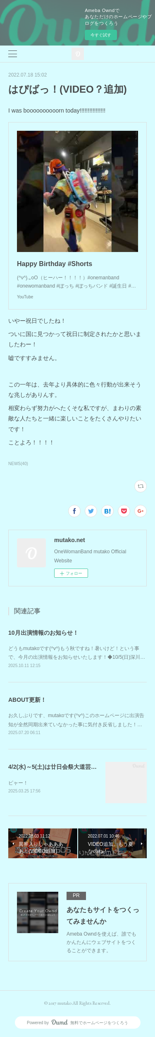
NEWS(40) (18, 463)
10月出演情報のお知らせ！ (43, 632)
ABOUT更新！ (27, 699)
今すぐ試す (101, 35)
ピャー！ (18, 783)
